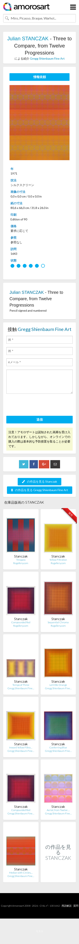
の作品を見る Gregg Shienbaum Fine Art (39, 490)
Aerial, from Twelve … (58, 810)
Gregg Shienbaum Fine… (20, 688)
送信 (39, 419)
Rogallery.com (20, 563)
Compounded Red (20, 622)
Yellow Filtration (58, 559)
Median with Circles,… (21, 872)
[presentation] (38, 405)
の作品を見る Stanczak (39, 481)
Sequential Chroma (58, 622)
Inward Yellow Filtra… (20, 747)
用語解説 (67, 905)
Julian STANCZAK (28, 38)
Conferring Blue (58, 747)
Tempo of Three (20, 684)
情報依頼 (39, 77)
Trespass (20, 559)
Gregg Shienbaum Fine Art (47, 58)
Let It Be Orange (58, 684)
